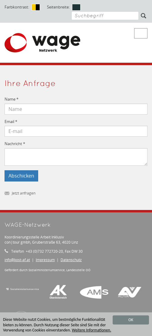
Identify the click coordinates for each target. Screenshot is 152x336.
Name (11, 99)
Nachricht (15, 143)
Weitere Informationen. (91, 330)
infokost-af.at (17, 259)
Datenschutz (71, 259)
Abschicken (21, 175)
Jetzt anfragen (20, 193)
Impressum (45, 259)
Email (11, 121)
